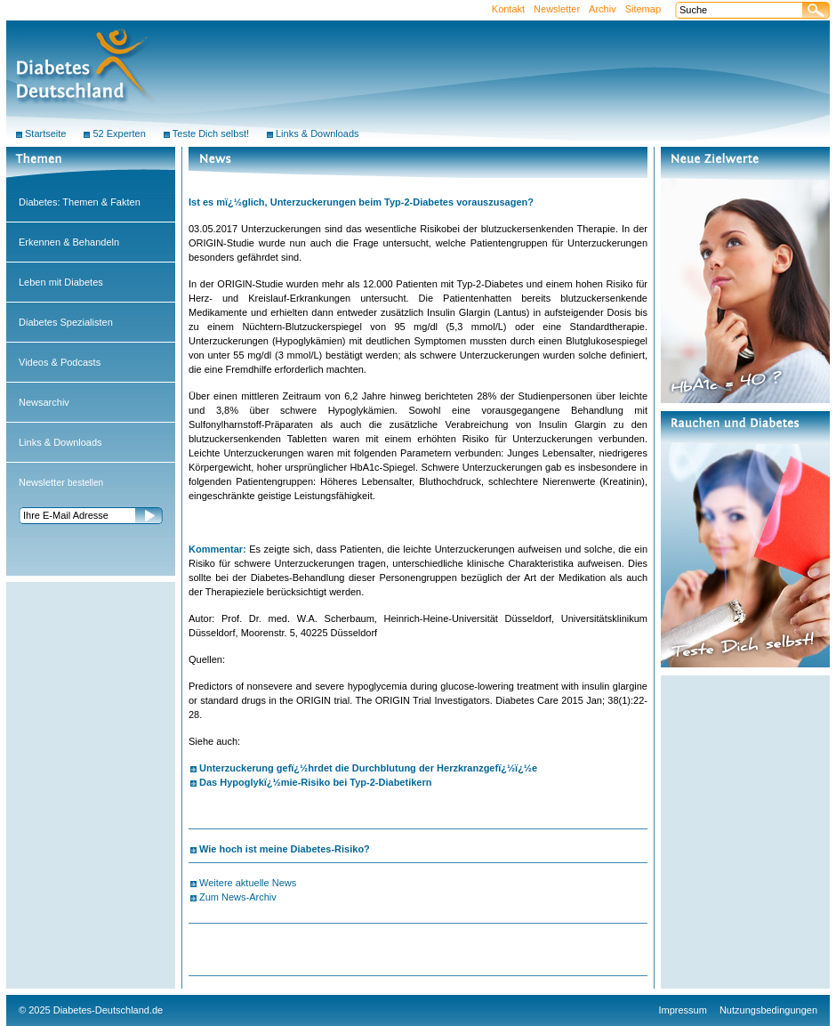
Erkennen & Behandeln (69, 242)
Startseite (45, 133)
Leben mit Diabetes (61, 282)
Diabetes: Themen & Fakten (80, 202)
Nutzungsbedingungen (768, 1010)
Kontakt (508, 9)
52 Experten (118, 133)
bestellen (61, 483)
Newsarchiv (44, 402)
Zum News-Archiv (238, 897)
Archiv (602, 9)
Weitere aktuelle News (247, 882)
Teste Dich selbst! (211, 133)
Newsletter (557, 9)
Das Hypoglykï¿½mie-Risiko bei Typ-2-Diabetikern (315, 782)
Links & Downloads (60, 442)
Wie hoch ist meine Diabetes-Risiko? (284, 849)
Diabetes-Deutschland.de (108, 1010)
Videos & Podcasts (59, 362)
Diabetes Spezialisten (66, 322)
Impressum (683, 1010)
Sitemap (643, 9)
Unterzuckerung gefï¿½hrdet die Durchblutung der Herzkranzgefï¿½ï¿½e (368, 768)
